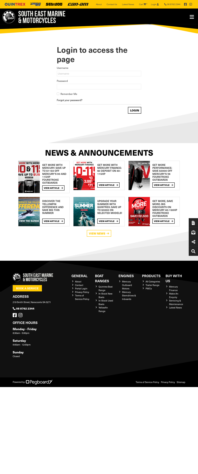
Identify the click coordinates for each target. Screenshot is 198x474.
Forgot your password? (69, 100)
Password (62, 81)
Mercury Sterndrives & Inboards (129, 295)
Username (62, 68)
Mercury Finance (173, 288)
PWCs (149, 288)
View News (99, 233)
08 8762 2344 (23, 308)
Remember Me (68, 94)
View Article (53, 187)
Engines (126, 275)
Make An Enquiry (173, 295)
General (79, 275)
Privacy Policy (82, 292)
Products (151, 275)
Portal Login (81, 288)
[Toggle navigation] (192, 17)
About (99, 4)
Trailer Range (152, 285)
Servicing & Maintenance (176, 302)
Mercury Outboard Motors (127, 285)
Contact (79, 285)
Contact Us (112, 4)
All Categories (153, 281)
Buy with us (174, 278)
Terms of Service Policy (82, 297)
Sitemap (181, 382)
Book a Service (27, 288)
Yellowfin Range (103, 309)
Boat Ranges (102, 278)
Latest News (128, 4)
